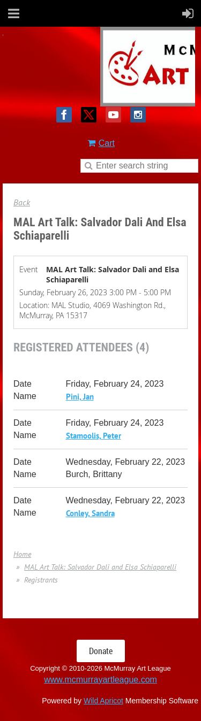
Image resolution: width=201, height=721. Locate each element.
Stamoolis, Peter (93, 436)
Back (21, 202)
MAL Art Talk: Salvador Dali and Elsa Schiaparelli (100, 567)
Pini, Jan (80, 397)
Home (22, 554)
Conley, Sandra (90, 513)
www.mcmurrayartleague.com (100, 679)
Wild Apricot (103, 700)
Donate (101, 651)
